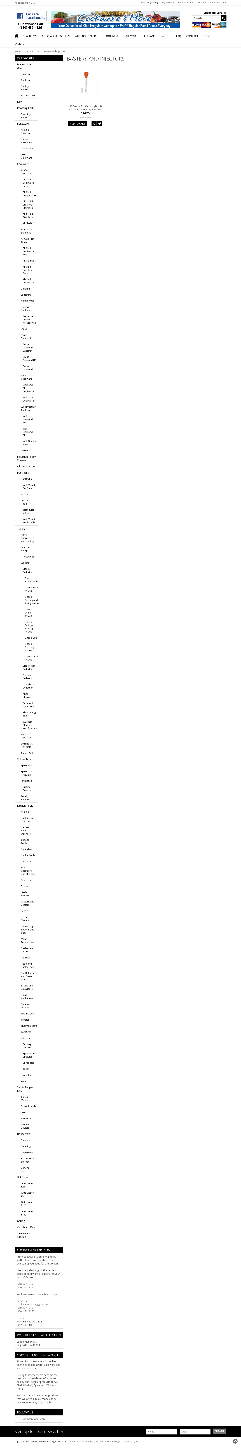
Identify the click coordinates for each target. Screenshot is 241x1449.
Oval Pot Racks (25, 502)
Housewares (24, 1134)
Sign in (201, 2)
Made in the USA (24, 66)
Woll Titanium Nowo (30, 443)
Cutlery (21, 528)
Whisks (27, 1075)
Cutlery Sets (27, 753)
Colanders (26, 849)
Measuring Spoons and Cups (27, 929)
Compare (149, 2)
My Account (168, 2)
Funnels (25, 886)
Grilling (21, 1220)
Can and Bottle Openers (26, 830)
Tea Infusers (28, 1013)
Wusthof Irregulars (26, 736)
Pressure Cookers (26, 308)
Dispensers (27, 1152)
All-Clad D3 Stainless (26, 231)
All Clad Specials (26, 466)
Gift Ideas (22, 1177)
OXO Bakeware (26, 156)
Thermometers (29, 1025)
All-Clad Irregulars (26, 172)
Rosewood (28, 556)
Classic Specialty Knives (29, 647)
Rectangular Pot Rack (27, 511)
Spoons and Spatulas (29, 1055)
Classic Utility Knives (32, 658)
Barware (25, 1140)
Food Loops (27, 880)
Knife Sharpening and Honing (27, 538)
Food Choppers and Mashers (28, 871)
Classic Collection (28, 570)
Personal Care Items (28, 704)
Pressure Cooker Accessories (29, 319)
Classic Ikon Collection (29, 667)
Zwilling (25, 450)
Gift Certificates (186, 2)
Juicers (24, 911)
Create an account (217, 2)
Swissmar (26, 1118)
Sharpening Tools (29, 714)
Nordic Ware (27, 148)
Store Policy (87, 1441)
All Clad (25, 811)
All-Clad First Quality (27, 240)
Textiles (25, 1019)
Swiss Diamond (26, 336)
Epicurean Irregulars (26, 773)
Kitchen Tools (32, 51)
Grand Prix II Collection (29, 686)
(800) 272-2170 (25, 1287)
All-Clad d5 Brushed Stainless (28, 204)
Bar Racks (26, 478)
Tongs (26, 1068)
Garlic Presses (25, 894)
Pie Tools (26, 957)
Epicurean (26, 765)
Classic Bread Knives (32, 589)
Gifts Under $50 (27, 1194)
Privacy (99, 1441)
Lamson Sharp (25, 549)
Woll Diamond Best (28, 419)
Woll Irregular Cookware (28, 408)
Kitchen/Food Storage (28, 1160)
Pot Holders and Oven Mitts (27, 976)
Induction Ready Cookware (26, 458)
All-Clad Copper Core (30, 193)
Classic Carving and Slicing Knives (32, 600)
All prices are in (25, 2)
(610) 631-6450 (25, 1284)
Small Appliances (27, 996)
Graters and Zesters (27, 903)
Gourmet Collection (28, 676)
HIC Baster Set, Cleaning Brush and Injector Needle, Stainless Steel (85, 109)
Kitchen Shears (25, 918)
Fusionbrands (28, 1106)
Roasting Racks (26, 116)
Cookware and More (34, 1419)
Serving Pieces (25, 1169)
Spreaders (28, 1062)
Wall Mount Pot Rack (29, 486)
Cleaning (26, 1146)
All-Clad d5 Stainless (28, 215)
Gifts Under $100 (27, 1203)
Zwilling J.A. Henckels (27, 745)
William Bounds (25, 1126)
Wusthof (25, 562)
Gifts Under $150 (27, 1213)
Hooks (24, 494)
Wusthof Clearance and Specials (30, 725)
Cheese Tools (25, 841)
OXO (23, 1112)
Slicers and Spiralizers (27, 987)
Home (18, 51)
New (19, 101)
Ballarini (25, 288)
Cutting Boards (25, 88)
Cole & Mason (25, 1098)
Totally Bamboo (25, 798)
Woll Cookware (26, 377)
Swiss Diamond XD (29, 368)
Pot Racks (23, 472)
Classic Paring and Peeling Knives (30, 626)
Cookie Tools (28, 855)
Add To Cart (77, 123)
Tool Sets (26, 1031)
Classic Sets (31, 637)
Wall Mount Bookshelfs (29, 520)
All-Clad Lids (29, 260)
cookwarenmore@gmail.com (33, 1304)
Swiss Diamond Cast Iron (28, 347)
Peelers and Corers (27, 950)
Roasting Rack (25, 108)
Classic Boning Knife (31, 580)
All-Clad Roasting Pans (27, 270)
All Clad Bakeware (26, 131)
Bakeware (26, 74)
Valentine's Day (26, 1227)
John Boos (26, 780)
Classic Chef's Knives (28, 612)
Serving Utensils (27, 1045)
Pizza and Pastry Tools (27, 965)
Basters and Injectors (27, 819)
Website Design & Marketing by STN (122, 1441)
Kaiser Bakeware (26, 140)
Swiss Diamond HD (29, 358)
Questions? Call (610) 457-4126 (30, 25)
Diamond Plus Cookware (28, 388)
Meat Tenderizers (27, 940)
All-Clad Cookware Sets (28, 183)
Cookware (26, 80)
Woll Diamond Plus (28, 432)
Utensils (25, 1038)
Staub (24, 328)
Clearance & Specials (24, 1235)
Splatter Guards (25, 1006)
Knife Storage (27, 695)
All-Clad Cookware (28, 281)
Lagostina (26, 294)
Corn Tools (27, 861)
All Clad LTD (29, 223)
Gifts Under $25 (27, 1185)
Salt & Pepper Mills (25, 1089)
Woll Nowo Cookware (28, 399)
